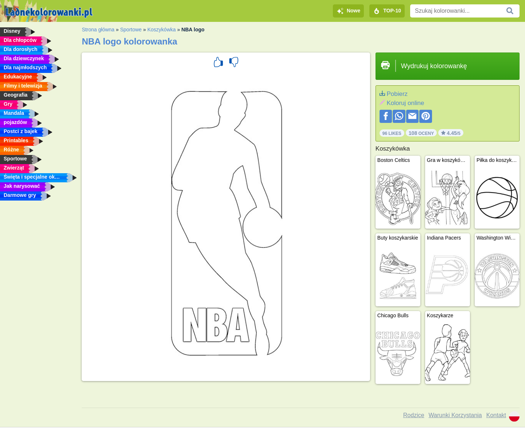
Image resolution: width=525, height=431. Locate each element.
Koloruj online (405, 103)
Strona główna (98, 29)
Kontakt (496, 415)
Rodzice (413, 415)
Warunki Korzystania (455, 415)
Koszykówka (161, 29)
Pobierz (397, 93)
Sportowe (130, 29)
